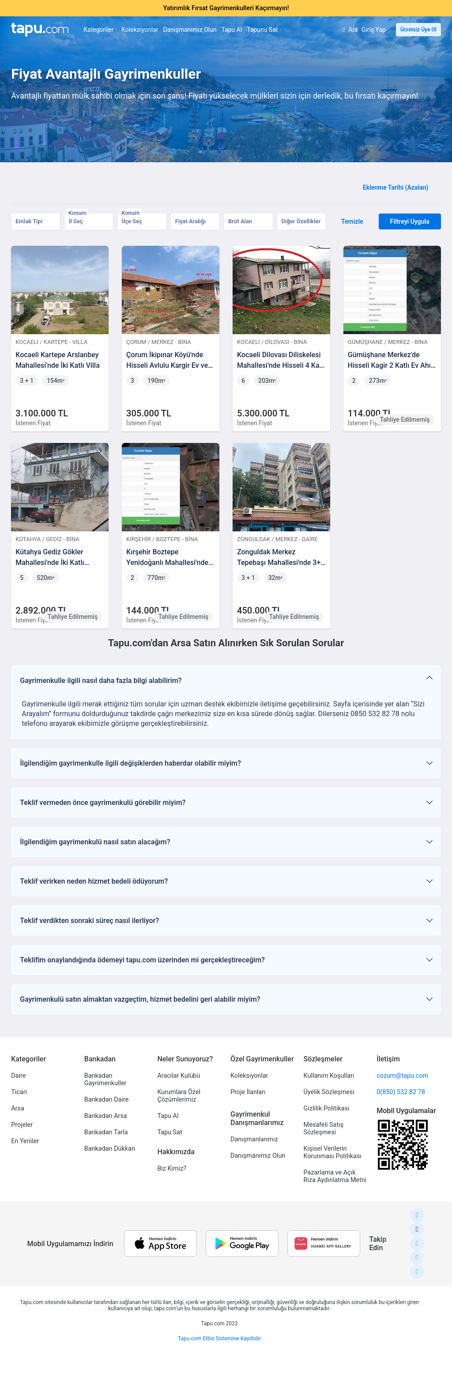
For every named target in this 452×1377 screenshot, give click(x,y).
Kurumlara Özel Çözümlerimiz (178, 1095)
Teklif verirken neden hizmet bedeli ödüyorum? (94, 881)
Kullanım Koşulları (329, 1075)
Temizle (352, 221)
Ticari (19, 1092)
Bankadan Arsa (105, 1116)
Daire (18, 1075)
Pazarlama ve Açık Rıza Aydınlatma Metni (335, 1176)
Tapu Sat (169, 1132)
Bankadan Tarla (106, 1132)
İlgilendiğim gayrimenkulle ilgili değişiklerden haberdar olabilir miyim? (130, 763)
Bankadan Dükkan (109, 1148)
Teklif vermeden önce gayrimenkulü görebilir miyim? (102, 802)
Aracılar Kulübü (178, 1075)
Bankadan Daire (106, 1099)
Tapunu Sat (264, 29)
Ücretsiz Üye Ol (418, 30)
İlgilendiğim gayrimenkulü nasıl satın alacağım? (95, 842)
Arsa (17, 1108)
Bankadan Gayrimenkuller (105, 1079)
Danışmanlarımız (254, 1139)
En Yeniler (25, 1141)
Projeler (22, 1125)
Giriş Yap (374, 29)
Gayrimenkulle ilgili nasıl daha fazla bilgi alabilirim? (100, 680)
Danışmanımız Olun (189, 29)
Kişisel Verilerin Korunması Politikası (333, 1152)
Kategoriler (100, 29)
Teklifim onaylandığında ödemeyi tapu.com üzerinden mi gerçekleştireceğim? (142, 960)
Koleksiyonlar (139, 29)
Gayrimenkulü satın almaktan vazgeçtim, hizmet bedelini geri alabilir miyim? (140, 999)
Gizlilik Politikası (327, 1108)
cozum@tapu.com (402, 1075)
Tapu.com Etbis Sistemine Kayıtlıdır (219, 1338)
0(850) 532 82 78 (401, 1092)
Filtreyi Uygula (409, 221)
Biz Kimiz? (171, 1168)
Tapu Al (231, 29)
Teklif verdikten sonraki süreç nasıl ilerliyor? (89, 920)
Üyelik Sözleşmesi (329, 1092)
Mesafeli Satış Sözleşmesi (324, 1128)
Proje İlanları (248, 1092)
